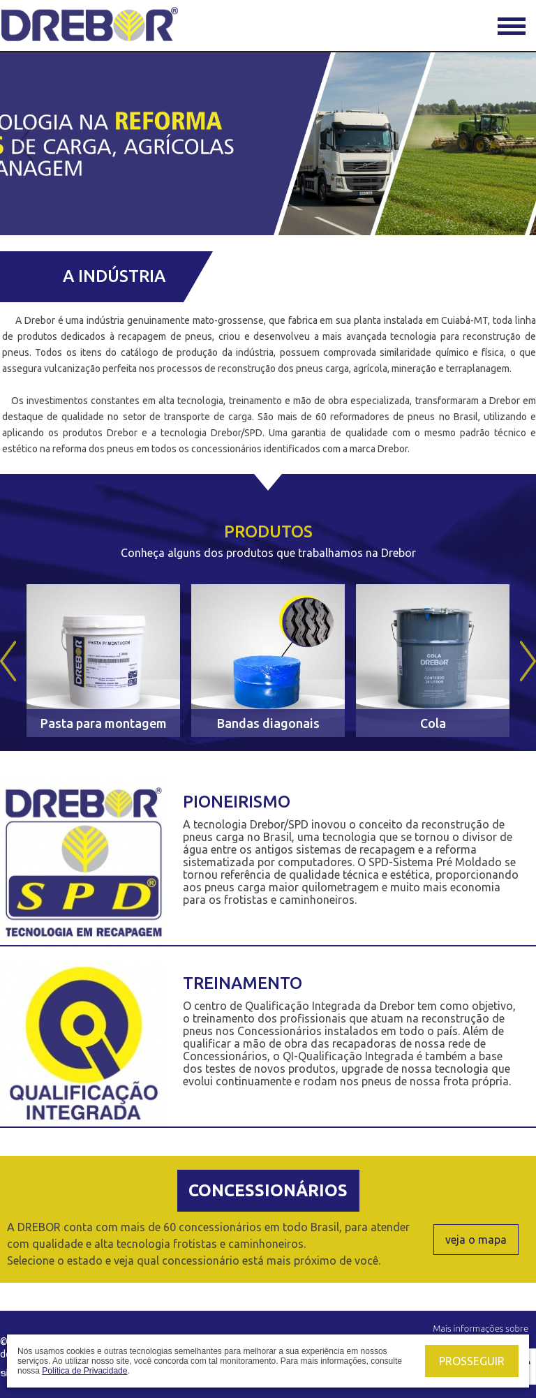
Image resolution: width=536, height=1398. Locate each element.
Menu (512, 26)
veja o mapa (476, 1239)
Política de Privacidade (84, 1371)
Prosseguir (472, 1361)
